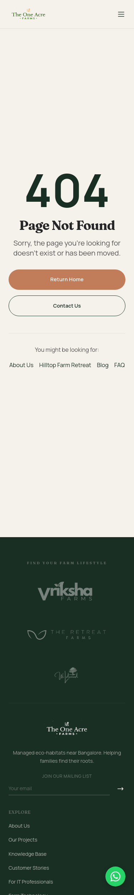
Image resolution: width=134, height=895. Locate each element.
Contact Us (67, 305)
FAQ (119, 365)
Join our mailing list (67, 776)
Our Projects (23, 839)
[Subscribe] (120, 788)
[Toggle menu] (121, 14)
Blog (102, 365)
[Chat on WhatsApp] (115, 876)
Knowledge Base (27, 853)
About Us (21, 365)
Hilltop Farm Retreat (65, 365)
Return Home (67, 279)
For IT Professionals (31, 881)
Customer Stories (29, 867)
